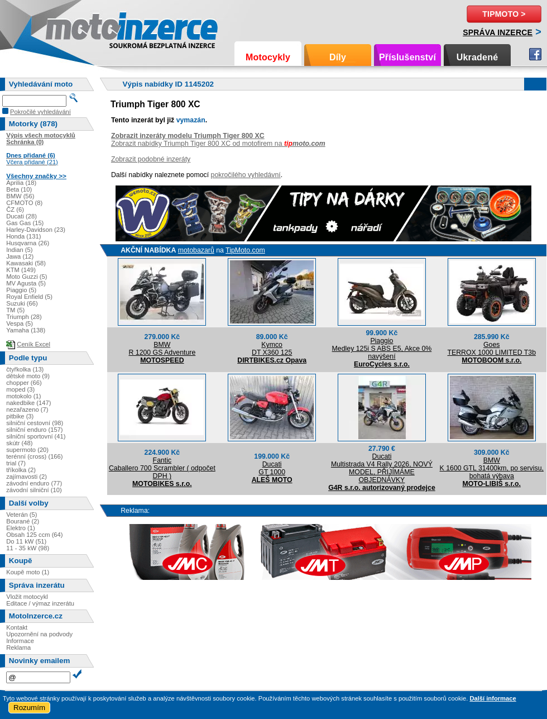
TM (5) (15, 310)
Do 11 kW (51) (26, 541)
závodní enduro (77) (34, 483)
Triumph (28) (24, 316)
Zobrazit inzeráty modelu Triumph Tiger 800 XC (188, 136)
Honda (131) (23, 236)
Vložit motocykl (27, 596)
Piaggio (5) (21, 290)
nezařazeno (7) (27, 409)
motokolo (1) (23, 396)
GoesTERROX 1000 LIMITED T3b (491, 348)
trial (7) (16, 463)
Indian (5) (19, 249)
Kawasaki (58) (26, 263)
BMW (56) (20, 196)
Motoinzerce (69, 27)
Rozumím (29, 707)
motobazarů (196, 250)
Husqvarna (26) (27, 243)
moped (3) (20, 389)
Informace (20, 640)
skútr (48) (19, 443)
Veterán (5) (21, 514)
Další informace (492, 698)
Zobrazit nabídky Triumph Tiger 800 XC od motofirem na (218, 143)
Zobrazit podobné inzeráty (150, 159)
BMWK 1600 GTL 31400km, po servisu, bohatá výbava (492, 468)
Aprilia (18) (21, 182)
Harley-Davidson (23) (35, 229)
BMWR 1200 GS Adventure (161, 348)
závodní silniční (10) (34, 490)
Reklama (18, 647)
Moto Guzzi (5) (26, 276)
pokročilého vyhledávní (246, 175)
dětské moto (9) (28, 376)
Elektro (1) (20, 528)
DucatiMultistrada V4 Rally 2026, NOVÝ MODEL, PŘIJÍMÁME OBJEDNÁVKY (382, 468)
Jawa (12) (19, 256)
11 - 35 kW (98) (27, 548)
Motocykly (268, 57)
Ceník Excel (33, 344)
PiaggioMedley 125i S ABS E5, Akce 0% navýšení (382, 348)
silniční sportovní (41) (35, 436)
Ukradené (477, 57)
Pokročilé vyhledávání (40, 111)
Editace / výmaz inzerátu (40, 603)
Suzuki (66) (22, 303)
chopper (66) (23, 382)
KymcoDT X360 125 (272, 348)
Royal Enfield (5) (29, 296)
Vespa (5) (19, 323)
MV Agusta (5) (26, 283)
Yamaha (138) (25, 330)
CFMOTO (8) (24, 202)
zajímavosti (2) (26, 476)
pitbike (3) (19, 416)
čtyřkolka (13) (25, 369)
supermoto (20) (27, 449)
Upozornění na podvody (39, 634)
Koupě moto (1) (27, 572)
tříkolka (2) (21, 469)
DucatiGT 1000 (271, 468)
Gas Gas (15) (25, 223)
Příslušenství (407, 57)
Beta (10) (19, 189)
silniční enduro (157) (34, 429)
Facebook (535, 54)
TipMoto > (503, 13)
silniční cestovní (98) (34, 423)
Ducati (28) (21, 216)
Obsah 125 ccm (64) (34, 534)
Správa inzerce (497, 32)
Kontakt (16, 627)
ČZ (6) (15, 209)
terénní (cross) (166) (34, 456)
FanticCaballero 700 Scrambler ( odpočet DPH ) (162, 468)
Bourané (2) (22, 521)
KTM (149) (21, 269)
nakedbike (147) (28, 402)
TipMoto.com (245, 250)
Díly (337, 57)
